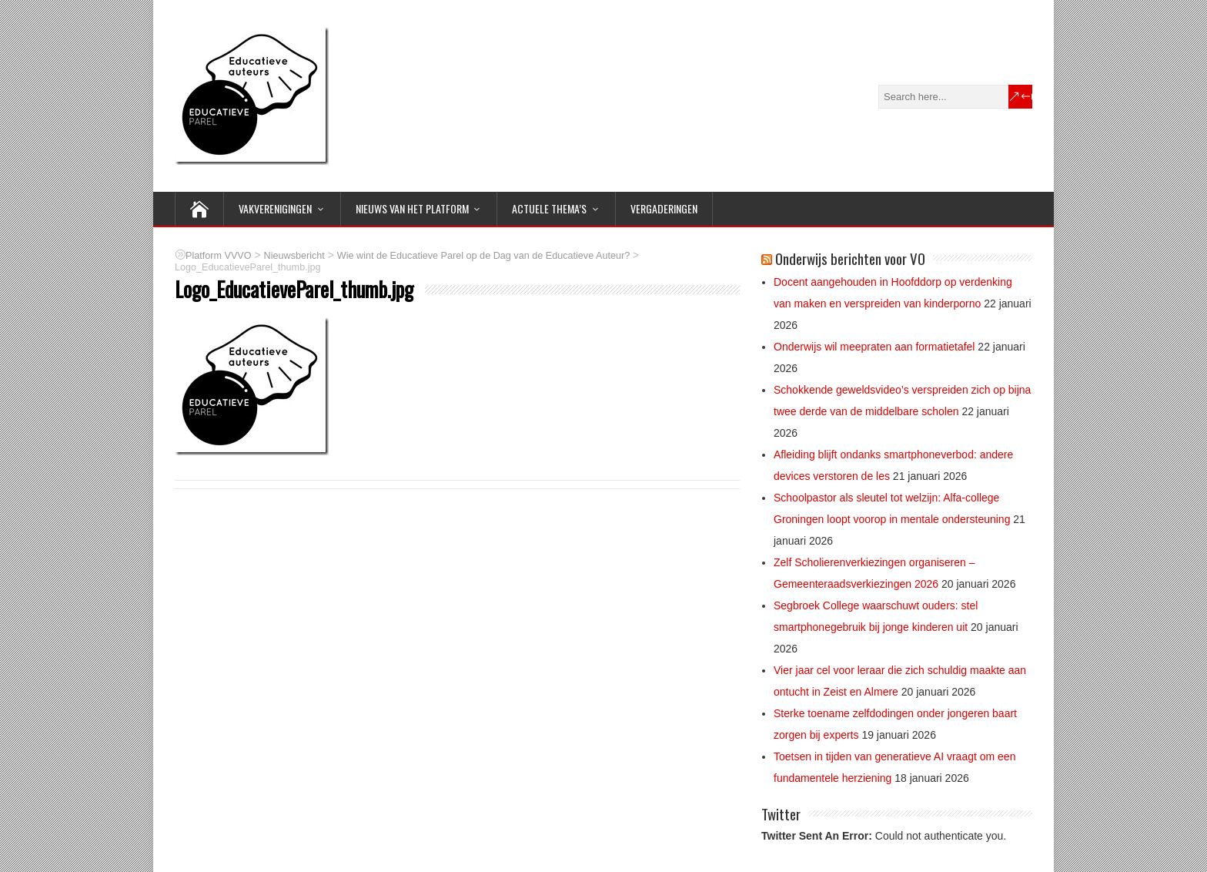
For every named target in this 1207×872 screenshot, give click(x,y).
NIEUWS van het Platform (412, 208)
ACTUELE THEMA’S (549, 208)
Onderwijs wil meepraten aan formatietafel (874, 346)
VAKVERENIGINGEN (275, 208)
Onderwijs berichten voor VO (850, 258)
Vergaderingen (663, 208)
